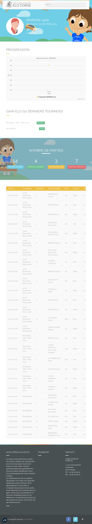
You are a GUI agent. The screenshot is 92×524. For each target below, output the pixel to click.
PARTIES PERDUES (77, 167)
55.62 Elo (41, 123)
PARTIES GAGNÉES (36, 167)
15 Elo (42, 128)
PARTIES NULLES (56, 167)
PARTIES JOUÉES (15, 167)
